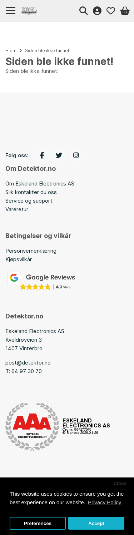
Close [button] (119, 483)
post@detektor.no (28, 362)
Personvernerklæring (30, 250)
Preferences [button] (37, 523)
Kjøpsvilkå (17, 259)
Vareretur (16, 209)
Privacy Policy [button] (104, 502)
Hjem (10, 50)
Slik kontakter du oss (31, 192)
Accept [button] (96, 523)
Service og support (29, 200)
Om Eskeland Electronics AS (39, 183)
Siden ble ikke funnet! (47, 50)
